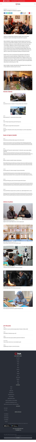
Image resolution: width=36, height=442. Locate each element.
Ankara (4, 138)
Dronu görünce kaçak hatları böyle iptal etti (11, 125)
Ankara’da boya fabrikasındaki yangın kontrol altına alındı (13, 140)
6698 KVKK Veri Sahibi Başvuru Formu (11, 402)
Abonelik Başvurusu (11, 394)
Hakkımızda (11, 390)
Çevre (18, 375)
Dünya (18, 367)
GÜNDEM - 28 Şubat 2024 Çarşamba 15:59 (8, 220)
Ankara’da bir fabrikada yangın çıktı (10, 333)
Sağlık (18, 371)
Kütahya (4, 179)
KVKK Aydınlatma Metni (11, 398)
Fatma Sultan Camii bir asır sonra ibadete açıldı (12, 243)
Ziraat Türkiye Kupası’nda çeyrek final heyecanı (12, 121)
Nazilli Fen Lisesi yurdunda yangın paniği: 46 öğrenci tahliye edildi (16, 329)
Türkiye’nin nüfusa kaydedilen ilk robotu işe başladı (12, 267)
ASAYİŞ (4, 124)
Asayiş (18, 363)
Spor (18, 365)
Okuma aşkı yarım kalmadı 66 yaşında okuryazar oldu (13, 308)
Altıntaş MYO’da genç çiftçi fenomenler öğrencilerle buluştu (14, 180)
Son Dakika (6, 1)
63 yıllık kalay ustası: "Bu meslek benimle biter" (12, 288)
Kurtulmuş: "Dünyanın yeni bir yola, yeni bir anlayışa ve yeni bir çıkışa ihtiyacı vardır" (17, 130)
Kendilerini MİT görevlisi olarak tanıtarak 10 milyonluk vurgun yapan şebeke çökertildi (17, 151)
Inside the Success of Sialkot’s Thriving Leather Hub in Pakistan (15, 103)
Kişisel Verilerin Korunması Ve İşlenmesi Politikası (11, 404)
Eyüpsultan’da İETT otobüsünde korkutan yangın (18, 1)
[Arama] (34, 4)
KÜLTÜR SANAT (5, 340)
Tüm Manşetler (6, 417)
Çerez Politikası (11, 396)
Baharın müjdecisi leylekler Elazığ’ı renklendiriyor (12, 160)
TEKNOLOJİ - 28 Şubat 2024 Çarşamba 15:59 (9, 266)
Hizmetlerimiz (11, 392)
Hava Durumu (6, 415)
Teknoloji (18, 373)
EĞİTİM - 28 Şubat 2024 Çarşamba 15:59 (8, 307)
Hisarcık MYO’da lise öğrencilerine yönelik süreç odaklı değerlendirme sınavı (17, 190)
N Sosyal (6, 421)
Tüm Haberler (6, 419)
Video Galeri (5, 408)
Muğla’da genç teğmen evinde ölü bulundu (11, 346)
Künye (11, 388)
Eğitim (18, 381)
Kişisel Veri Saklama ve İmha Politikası (11, 400)
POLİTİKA (4, 128)
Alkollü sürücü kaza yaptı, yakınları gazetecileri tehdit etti (14, 337)
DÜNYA (4, 102)
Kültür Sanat (18, 377)
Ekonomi (18, 369)
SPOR (4, 120)
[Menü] (1, 4)
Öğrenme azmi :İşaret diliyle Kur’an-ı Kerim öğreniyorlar (13, 221)
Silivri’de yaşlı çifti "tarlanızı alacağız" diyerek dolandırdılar (14, 170)
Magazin (18, 379)
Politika (18, 361)
